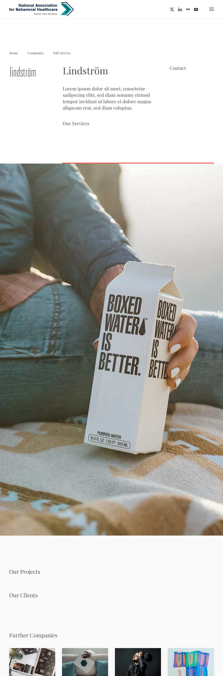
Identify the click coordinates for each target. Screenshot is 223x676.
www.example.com (186, 119)
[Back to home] (41, 9)
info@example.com (187, 114)
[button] (211, 9)
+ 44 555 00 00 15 (185, 108)
